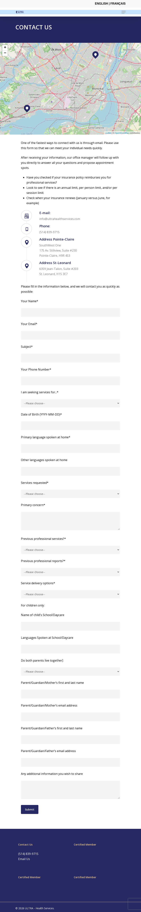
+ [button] (5, 47)
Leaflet (108, 133)
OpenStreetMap (122, 133)
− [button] (5, 53)
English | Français (110, 3)
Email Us (24, 859)
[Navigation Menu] (124, 12)
